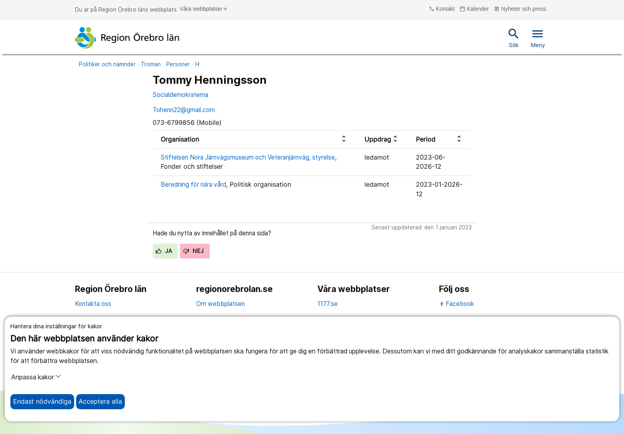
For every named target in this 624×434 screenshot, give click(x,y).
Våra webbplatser (204, 9)
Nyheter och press (520, 9)
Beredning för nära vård (193, 184)
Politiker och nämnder (107, 64)
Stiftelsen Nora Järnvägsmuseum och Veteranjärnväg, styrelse (248, 157)
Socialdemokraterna (180, 95)
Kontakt (442, 9)
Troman (151, 64)
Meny (538, 37)
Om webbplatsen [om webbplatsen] (220, 304)
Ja (164, 251)
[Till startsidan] (127, 38)
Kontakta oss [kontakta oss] (93, 304)
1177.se (327, 304)
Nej (193, 251)
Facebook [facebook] (456, 304)
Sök (514, 37)
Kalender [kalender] (474, 9)
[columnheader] (254, 139)
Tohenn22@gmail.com (184, 110)
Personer (178, 64)
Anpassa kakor (36, 377)
